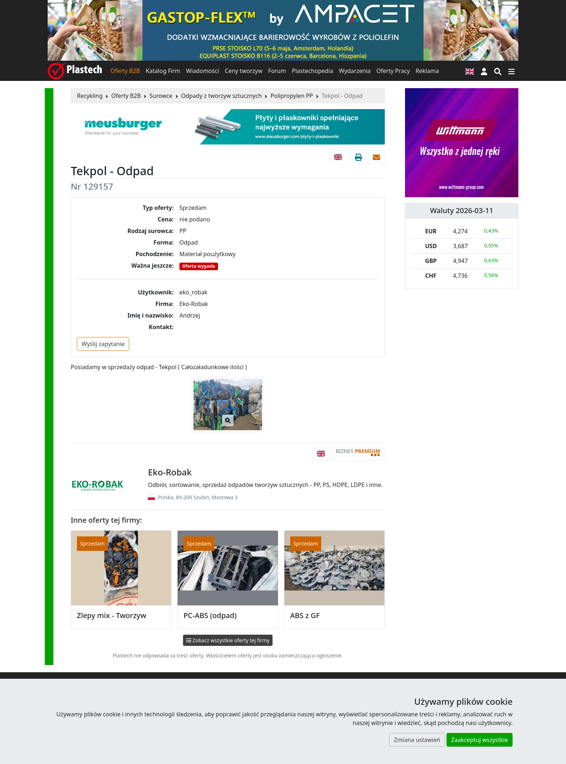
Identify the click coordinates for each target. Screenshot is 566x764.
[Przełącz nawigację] (511, 71)
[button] (484, 71)
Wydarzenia (355, 71)
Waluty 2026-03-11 (461, 210)
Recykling (90, 96)
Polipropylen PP (291, 96)
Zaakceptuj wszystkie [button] (479, 740)
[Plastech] (75, 70)
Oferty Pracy (393, 71)
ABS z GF (305, 615)
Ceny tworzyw (243, 71)
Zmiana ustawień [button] (417, 740)
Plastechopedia (312, 71)
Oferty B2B (125, 71)
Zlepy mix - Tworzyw (111, 615)
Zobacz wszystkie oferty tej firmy (228, 640)
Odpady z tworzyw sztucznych (221, 96)
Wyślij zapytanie (103, 344)
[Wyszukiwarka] (498, 71)
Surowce (161, 96)
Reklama (427, 71)
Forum (277, 71)
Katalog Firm (163, 71)
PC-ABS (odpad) (209, 615)
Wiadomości (202, 71)
